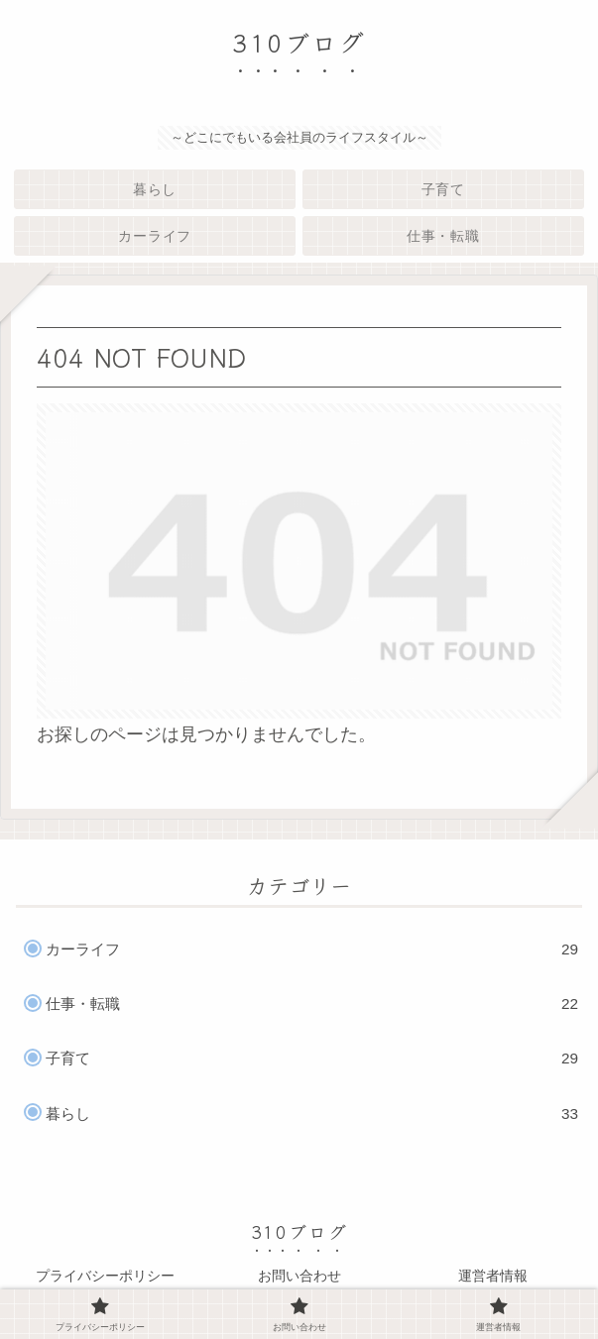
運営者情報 (493, 1275)
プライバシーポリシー (105, 1275)
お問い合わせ (299, 1275)
